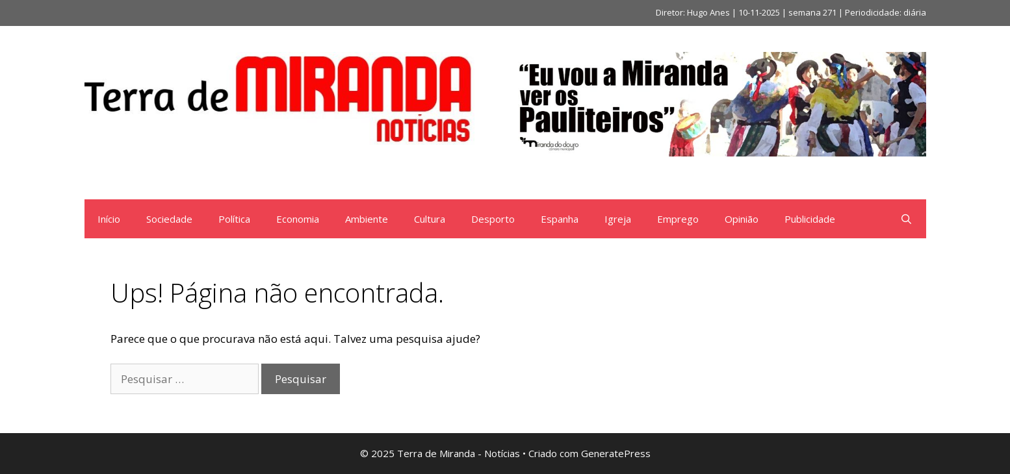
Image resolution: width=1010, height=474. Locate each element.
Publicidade (809, 218)
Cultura (429, 218)
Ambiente (366, 218)
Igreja (617, 218)
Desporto (493, 218)
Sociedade (169, 218)
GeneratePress (616, 453)
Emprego (678, 218)
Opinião (741, 218)
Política (234, 218)
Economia (297, 218)
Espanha (559, 218)
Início (108, 218)
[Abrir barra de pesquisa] (906, 218)
